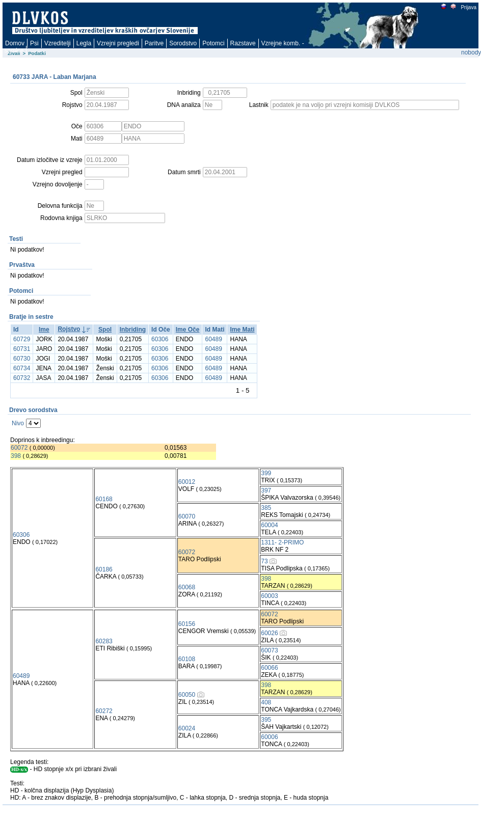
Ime (44, 329)
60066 (269, 667)
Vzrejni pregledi (118, 43)
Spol (105, 329)
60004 (269, 525)
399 (266, 473)
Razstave (243, 43)
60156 (186, 623)
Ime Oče (188, 329)
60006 (269, 737)
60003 (269, 595)
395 (266, 719)
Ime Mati (242, 329)
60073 (269, 650)
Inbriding (133, 329)
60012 (186, 481)
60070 (186, 516)
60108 (186, 659)
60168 (103, 499)
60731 (21, 348)
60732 (21, 377)
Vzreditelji (57, 43)
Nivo (18, 423)
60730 (21, 358)
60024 (186, 728)
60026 (269, 633)
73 (264, 561)
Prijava (468, 7)
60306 (159, 339)
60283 (103, 641)
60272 (103, 711)
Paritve (154, 43)
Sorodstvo (183, 43)
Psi (34, 43)
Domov (14, 43)
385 (266, 507)
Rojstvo (69, 329)
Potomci (213, 43)
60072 (19, 447)
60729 (21, 339)
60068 (186, 587)
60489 (213, 339)
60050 (186, 694)
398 (16, 455)
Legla (83, 43)
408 (266, 702)
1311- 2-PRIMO (282, 542)
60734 (21, 368)
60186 (103, 569)
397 (266, 490)
